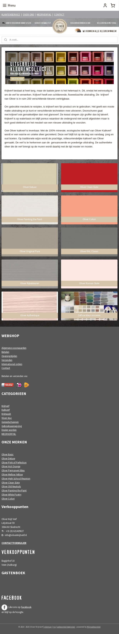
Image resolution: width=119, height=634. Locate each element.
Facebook (26, 607)
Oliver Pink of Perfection (14, 462)
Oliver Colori (8, 498)
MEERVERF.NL (44, 14)
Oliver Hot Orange (11, 466)
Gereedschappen (10, 422)
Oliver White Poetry (11, 494)
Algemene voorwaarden (14, 348)
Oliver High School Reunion (16, 478)
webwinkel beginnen (66, 627)
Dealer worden (9, 430)
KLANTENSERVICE (11, 14)
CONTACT (59, 14)
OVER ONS (28, 14)
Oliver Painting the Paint (14, 490)
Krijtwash (6, 414)
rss (54, 627)
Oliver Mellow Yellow (12, 474)
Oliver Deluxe (8, 458)
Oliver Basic (7, 454)
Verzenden (7, 360)
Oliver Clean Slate (11, 482)
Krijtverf (5, 406)
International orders (12, 364)
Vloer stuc (7, 418)
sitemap (48, 627)
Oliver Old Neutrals (11, 486)
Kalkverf (6, 410)
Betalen (5, 352)
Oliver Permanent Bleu (13, 470)
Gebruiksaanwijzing (12, 426)
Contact (6, 368)
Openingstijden (9, 356)
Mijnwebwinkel (94, 627)
